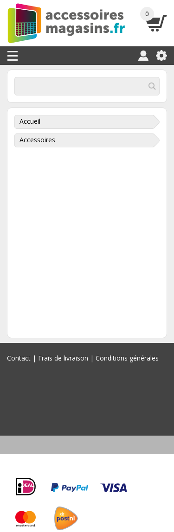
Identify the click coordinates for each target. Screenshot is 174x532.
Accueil (29, 121)
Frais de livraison (63, 358)
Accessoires (37, 139)
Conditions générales (127, 358)
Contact (19, 358)
